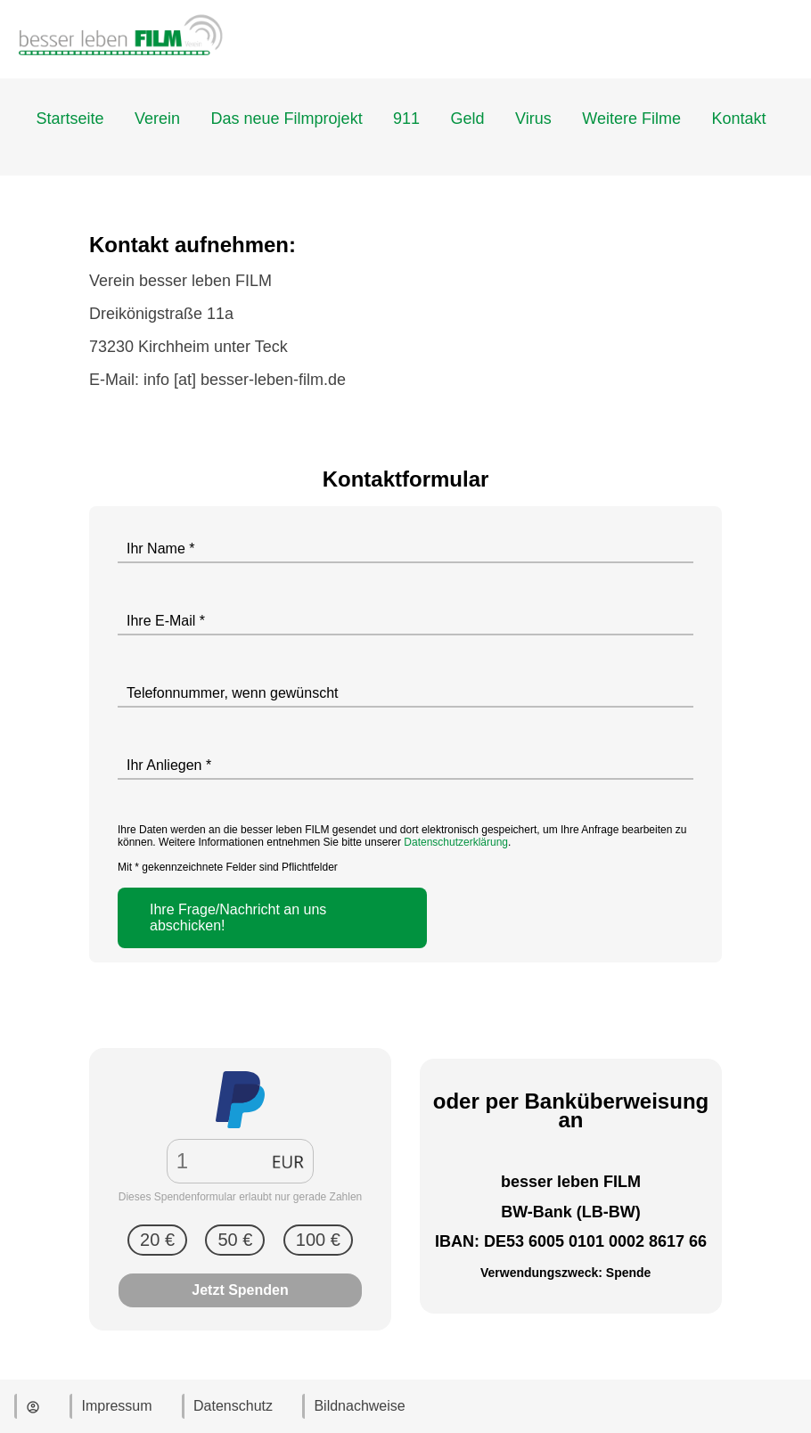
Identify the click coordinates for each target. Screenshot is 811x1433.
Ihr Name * (160, 548)
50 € (234, 1239)
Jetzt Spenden (240, 1290)
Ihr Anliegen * (169, 765)
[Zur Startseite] (120, 70)
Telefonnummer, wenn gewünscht (232, 692)
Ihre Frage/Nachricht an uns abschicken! (238, 917)
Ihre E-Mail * (166, 620)
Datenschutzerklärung (456, 842)
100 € (318, 1239)
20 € (157, 1239)
